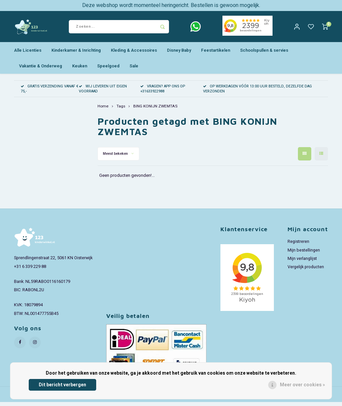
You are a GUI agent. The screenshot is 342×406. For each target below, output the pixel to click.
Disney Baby (179, 54)
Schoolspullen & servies (264, 54)
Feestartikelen (215, 54)
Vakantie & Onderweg (40, 70)
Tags (121, 110)
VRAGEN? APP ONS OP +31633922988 (162, 92)
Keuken (79, 70)
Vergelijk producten (306, 271)
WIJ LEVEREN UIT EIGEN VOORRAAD (103, 92)
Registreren (298, 246)
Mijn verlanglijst (302, 263)
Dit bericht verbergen (62, 384)
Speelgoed (108, 70)
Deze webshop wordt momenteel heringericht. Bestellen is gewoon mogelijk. (171, 5)
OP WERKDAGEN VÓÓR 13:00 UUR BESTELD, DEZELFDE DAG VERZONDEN (257, 92)
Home (103, 110)
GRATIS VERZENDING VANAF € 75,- (49, 92)
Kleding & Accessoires (134, 54)
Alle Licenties (27, 54)
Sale (134, 70)
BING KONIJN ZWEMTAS (155, 110)
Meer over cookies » (302, 384)
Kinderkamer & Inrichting (76, 54)
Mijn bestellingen (304, 254)
